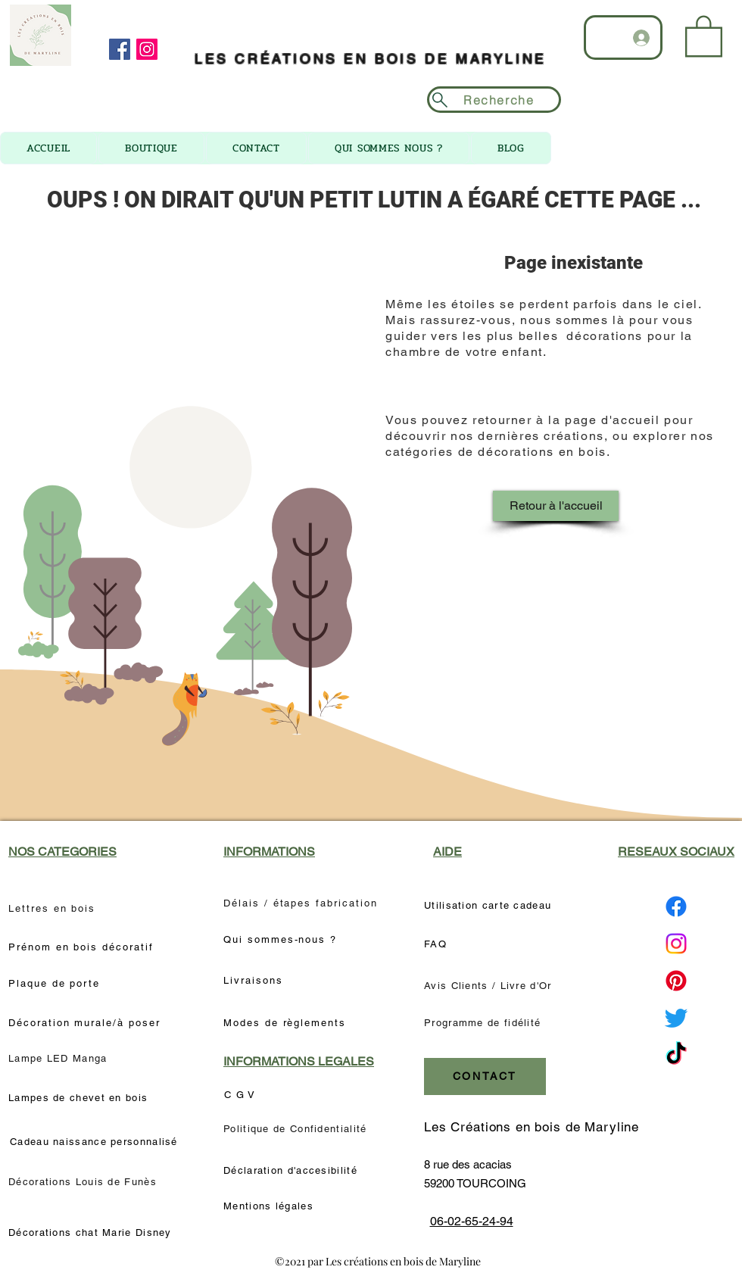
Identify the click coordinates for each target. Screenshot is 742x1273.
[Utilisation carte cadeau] (492, 906)
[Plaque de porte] (56, 984)
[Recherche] (494, 99)
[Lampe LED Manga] (59, 1058)
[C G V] (246, 1095)
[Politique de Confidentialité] (299, 1129)
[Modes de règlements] (286, 1023)
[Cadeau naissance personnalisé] (96, 1142)
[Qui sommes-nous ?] (286, 939)
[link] (703, 35)
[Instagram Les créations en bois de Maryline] (676, 943)
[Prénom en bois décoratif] (82, 947)
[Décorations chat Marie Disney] (94, 1233)
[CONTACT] (485, 1076)
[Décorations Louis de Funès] (84, 1181)
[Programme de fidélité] (485, 1023)
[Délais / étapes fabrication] (303, 903)
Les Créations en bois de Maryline (531, 1126)
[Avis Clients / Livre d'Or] (492, 986)
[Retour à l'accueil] (556, 506)
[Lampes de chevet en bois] (82, 1098)
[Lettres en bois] (53, 908)
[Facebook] (119, 49)
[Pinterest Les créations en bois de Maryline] (676, 980)
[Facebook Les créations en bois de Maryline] (676, 906)
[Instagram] (146, 49)
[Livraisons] (260, 980)
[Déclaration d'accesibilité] (291, 1170)
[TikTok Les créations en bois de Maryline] (676, 1055)
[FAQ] (442, 944)
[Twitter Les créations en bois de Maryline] (676, 1017)
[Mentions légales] (270, 1206)
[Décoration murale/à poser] (88, 1023)
